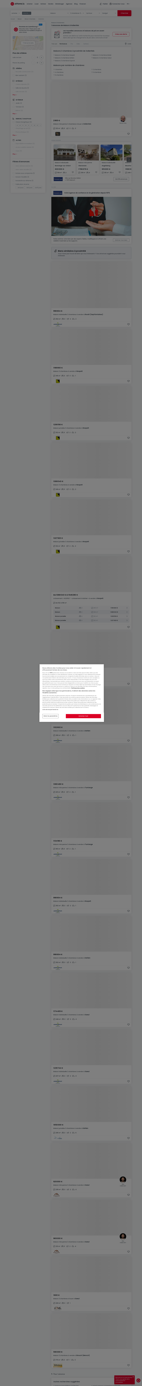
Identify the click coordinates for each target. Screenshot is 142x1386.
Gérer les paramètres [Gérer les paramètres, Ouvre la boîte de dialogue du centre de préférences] (50, 716)
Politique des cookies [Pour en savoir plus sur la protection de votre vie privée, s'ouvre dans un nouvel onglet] (78, 688)
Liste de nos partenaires (50, 709)
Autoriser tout (83, 716)
